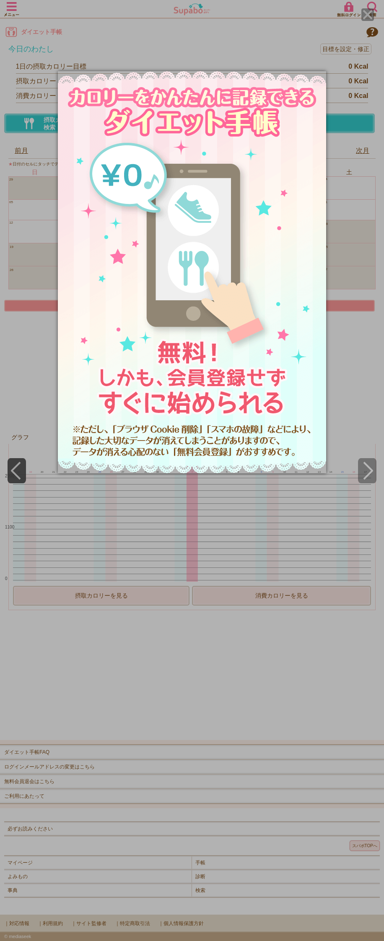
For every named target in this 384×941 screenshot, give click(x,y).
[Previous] (17, 470)
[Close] (367, 14)
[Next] (367, 470)
